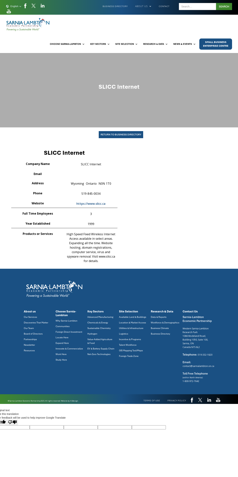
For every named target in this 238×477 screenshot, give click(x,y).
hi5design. (74, 401)
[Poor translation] (12, 422)
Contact (164, 6)
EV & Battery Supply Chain (100, 348)
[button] (13, 6)
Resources (29, 350)
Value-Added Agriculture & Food (99, 341)
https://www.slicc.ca (90, 204)
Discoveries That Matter (36, 322)
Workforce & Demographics (165, 322)
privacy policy (177, 400)
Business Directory (115, 6)
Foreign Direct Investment (69, 331)
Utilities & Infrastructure (131, 328)
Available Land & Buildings (132, 317)
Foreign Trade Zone (129, 356)
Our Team (29, 328)
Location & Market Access (132, 322)
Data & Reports (158, 317)
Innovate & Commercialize (69, 348)
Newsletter (29, 344)
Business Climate (160, 328)
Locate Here (62, 337)
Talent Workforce (127, 344)
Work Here (61, 354)
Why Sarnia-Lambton (66, 320)
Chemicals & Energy (97, 322)
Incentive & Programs (130, 339)
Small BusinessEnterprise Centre (215, 44)
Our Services (30, 317)
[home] (28, 24)
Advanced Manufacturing (100, 317)
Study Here (61, 359)
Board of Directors (33, 333)
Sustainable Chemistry (99, 328)
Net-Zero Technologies (98, 354)
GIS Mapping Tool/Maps (131, 350)
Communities (63, 326)
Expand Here (62, 343)
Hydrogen (92, 333)
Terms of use (152, 400)
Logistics (123, 333)
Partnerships (30, 339)
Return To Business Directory (121, 134)
